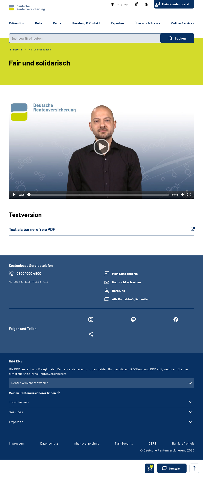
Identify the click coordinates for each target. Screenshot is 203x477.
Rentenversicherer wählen (30, 383)
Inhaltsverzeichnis (86, 443)
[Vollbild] (189, 194)
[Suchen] (177, 38)
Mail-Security (124, 443)
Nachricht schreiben (126, 282)
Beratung (118, 290)
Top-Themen (19, 402)
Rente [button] (57, 23)
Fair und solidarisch (40, 49)
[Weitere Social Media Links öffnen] (91, 335)
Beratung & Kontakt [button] (86, 23)
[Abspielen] (101, 147)
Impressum (17, 443)
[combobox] (84, 38)
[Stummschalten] (182, 194)
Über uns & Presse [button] (147, 23)
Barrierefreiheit (183, 443)
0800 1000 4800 (28, 273)
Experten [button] (117, 23)
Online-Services (182, 23)
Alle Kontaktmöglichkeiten (130, 299)
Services (16, 412)
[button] (119, 4)
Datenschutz (49, 443)
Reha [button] (38, 23)
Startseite (16, 49)
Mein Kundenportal (175, 4)
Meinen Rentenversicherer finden (32, 393)
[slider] (98, 195)
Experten (16, 422)
